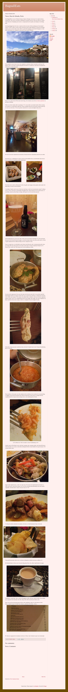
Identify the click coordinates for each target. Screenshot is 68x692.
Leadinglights (36, 686)
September (54, 17)
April (53, 25)
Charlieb (52, 36)
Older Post (44, 676)
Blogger (45, 686)
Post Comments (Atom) (14, 678)
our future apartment (40, 100)
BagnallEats (12, 6)
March (53, 26)
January (53, 30)
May (53, 23)
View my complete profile (51, 39)
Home (23, 676)
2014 (52, 15)
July (53, 21)
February (54, 28)
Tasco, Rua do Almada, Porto (57, 19)
